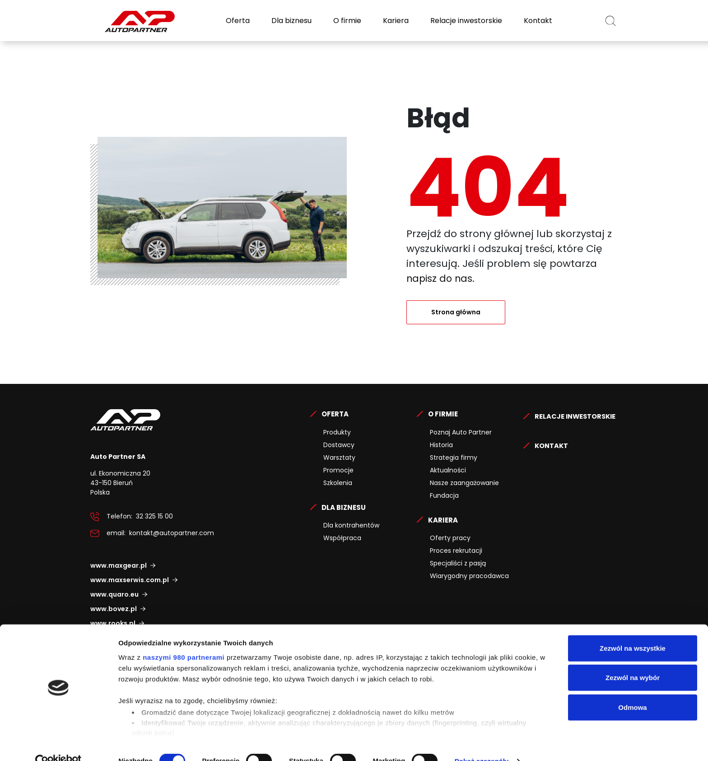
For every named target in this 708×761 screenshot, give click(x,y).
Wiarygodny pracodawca (469, 575)
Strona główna (455, 312)
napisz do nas (440, 278)
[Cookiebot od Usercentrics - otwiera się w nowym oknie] (58, 743)
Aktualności (448, 470)
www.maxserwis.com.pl (129, 580)
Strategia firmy (453, 457)
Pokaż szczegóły (482, 743)
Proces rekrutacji (456, 550)
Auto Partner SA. (119, 5)
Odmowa (632, 689)
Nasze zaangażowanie (464, 482)
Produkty (337, 432)
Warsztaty (339, 457)
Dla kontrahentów (351, 525)
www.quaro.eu (114, 594)
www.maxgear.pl (118, 565)
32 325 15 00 (154, 516)
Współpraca (342, 537)
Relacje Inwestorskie (347, 602)
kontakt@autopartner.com (171, 532)
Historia (441, 444)
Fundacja (444, 495)
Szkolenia (337, 482)
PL (586, 20)
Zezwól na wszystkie (633, 630)
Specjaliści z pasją (458, 563)
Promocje (338, 470)
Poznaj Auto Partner (461, 432)
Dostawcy (338, 444)
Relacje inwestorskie (465, 20)
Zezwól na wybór (633, 659)
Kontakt (537, 20)
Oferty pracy (450, 537)
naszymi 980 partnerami (183, 639)
